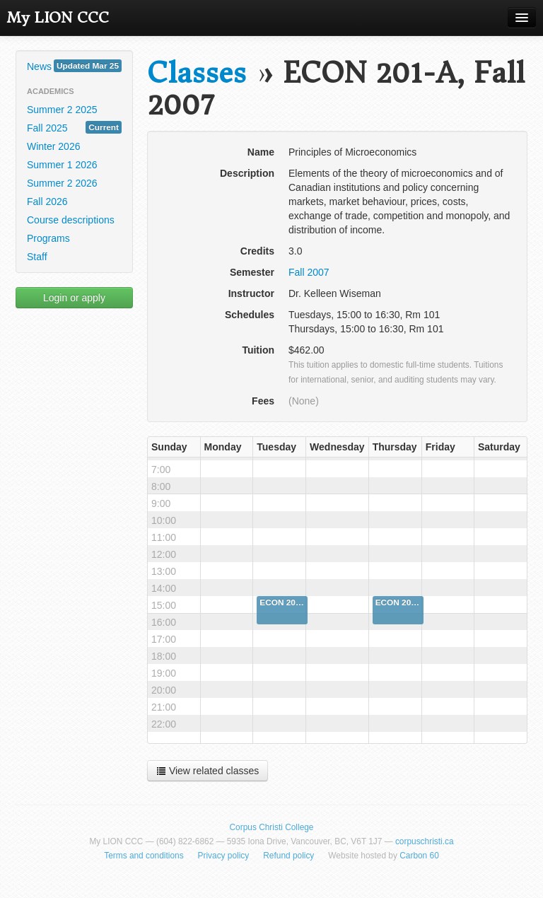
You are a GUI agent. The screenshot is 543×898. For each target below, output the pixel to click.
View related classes (207, 770)
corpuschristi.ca (424, 841)
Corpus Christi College (272, 827)
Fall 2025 (74, 127)
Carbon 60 (419, 856)
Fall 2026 (47, 201)
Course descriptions (71, 220)
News (74, 65)
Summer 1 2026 (62, 164)
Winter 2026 (53, 146)
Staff (37, 256)
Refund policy (288, 856)
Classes (196, 73)
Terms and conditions (143, 856)
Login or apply (74, 297)
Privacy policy (224, 856)
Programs (48, 238)
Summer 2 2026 (62, 183)
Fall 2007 (308, 272)
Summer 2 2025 (62, 109)
